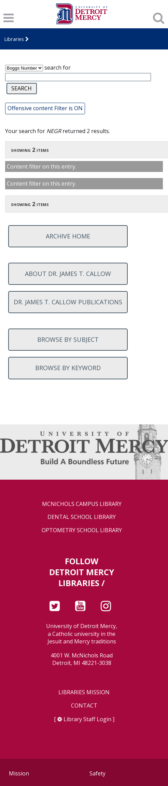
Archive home (68, 236)
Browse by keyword (68, 368)
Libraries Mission (84, 692)
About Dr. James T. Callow (68, 274)
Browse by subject (68, 339)
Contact (84, 705)
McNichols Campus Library (82, 504)
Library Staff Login (87, 719)
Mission (19, 773)
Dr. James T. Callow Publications (68, 302)
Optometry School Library (82, 530)
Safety (97, 773)
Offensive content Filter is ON (45, 108)
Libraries (14, 38)
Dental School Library (81, 517)
